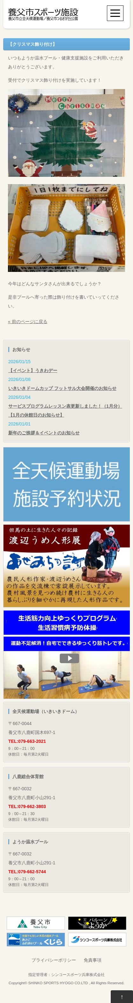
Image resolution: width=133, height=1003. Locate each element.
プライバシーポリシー (54, 960)
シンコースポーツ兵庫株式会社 (78, 974)
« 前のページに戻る (27, 321)
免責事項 (93, 960)
